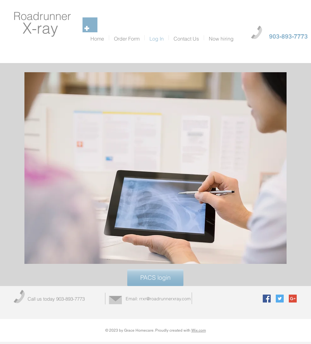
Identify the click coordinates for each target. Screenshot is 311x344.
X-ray (42, 28)
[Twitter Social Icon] (280, 299)
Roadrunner (42, 16)
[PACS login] (155, 277)
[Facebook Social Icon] (267, 299)
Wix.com (198, 330)
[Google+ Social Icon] (293, 299)
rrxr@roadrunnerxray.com (165, 299)
